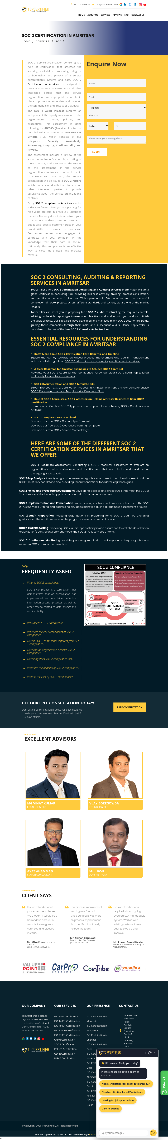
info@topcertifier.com (105, 4)
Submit (97, 151)
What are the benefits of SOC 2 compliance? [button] (51, 668)
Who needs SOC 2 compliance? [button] (43, 623)
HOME (26, 41)
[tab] (51, 583)
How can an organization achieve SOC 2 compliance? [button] (49, 650)
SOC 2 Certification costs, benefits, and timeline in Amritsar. (102, 361)
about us (92, 14)
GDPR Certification (64, 1053)
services (105, 14)
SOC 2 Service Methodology (71, 430)
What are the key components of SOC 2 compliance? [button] (48, 632)
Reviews (117, 14)
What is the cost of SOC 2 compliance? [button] (48, 677)
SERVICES (43, 41)
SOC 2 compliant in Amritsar (54, 203)
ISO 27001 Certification (67, 1035)
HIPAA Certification (64, 1058)
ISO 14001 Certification (67, 1021)
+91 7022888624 (82, 4)
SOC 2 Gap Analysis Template (73, 421)
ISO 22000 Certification (67, 1030)
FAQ (126, 14)
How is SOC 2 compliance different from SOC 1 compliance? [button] (51, 641)
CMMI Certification (64, 1039)
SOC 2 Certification (64, 1044)
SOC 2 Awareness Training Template (77, 425)
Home (81, 14)
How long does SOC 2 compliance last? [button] (48, 659)
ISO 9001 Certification (66, 1016)
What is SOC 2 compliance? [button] (41, 582)
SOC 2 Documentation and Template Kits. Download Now (67, 391)
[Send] (153, 1132)
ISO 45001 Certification (67, 1025)
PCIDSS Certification (65, 1049)
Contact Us (138, 14)
